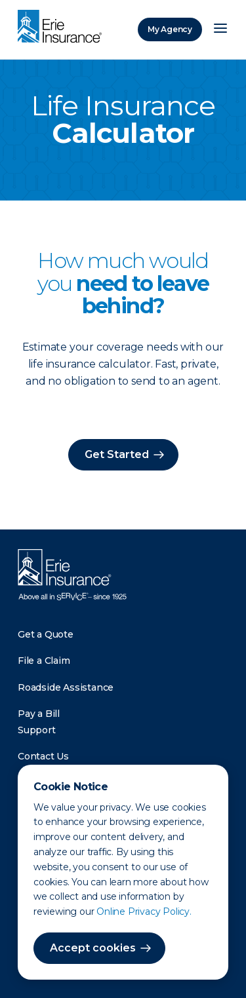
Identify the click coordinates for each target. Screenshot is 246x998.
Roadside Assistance (65, 687)
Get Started (117, 454)
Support (37, 730)
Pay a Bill (39, 714)
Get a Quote (45, 634)
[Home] (63, 27)
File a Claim (44, 660)
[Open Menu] (220, 29)
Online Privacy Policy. (144, 911)
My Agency (170, 29)
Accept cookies (93, 948)
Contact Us (43, 756)
